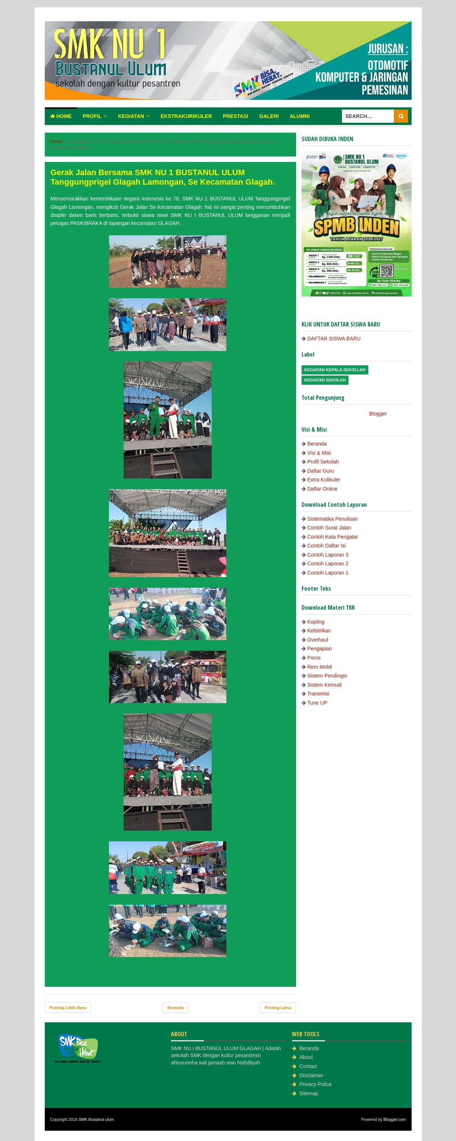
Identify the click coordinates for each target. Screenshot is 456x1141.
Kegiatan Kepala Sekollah (334, 370)
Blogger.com (394, 1119)
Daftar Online (322, 489)
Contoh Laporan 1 (328, 573)
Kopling (316, 622)
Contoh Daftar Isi (326, 546)
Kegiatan (131, 116)
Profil (92, 116)
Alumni (300, 116)
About (306, 1057)
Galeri (269, 116)
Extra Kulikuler (323, 480)
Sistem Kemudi (324, 685)
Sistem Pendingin (327, 676)
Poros (314, 658)
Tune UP (317, 703)
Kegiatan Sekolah (325, 380)
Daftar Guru (320, 471)
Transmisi (318, 694)
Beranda (175, 1007)
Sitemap (308, 1093)
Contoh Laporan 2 (328, 563)
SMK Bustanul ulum (96, 1119)
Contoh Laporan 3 (328, 555)
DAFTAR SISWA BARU (334, 338)
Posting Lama (278, 1007)
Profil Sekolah (323, 462)
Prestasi (235, 116)
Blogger (377, 414)
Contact (308, 1066)
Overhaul (317, 640)
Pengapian (319, 648)
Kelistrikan (319, 631)
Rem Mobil (319, 667)
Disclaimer (311, 1075)
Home (61, 116)
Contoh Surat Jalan (329, 528)
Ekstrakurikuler (186, 116)
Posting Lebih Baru (68, 1007)
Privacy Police (315, 1084)
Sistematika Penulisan (332, 519)
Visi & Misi (319, 453)
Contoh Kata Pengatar (332, 537)
